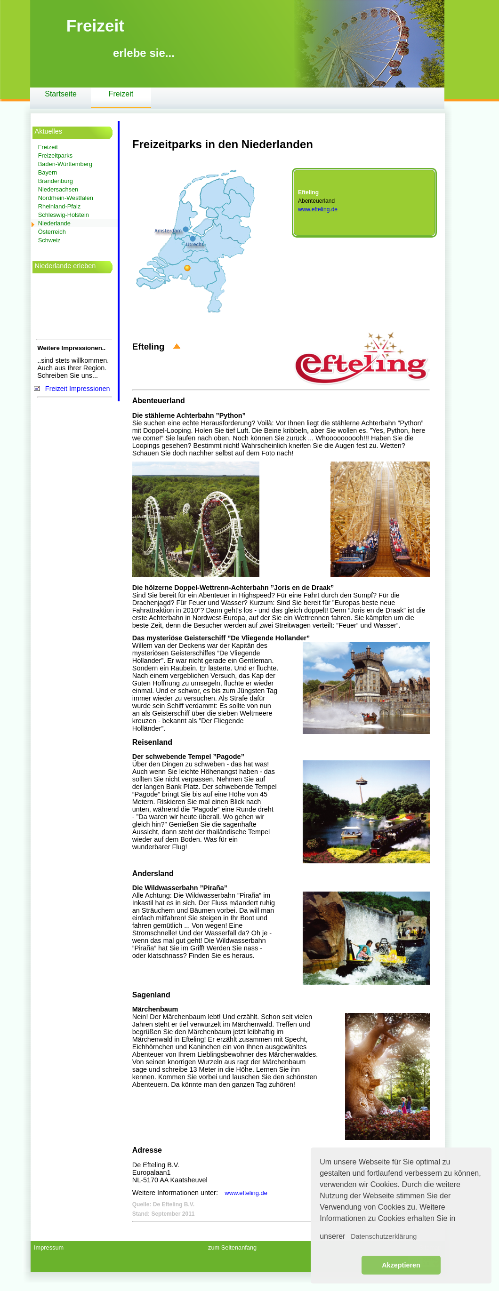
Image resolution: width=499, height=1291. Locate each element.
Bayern (47, 172)
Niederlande (54, 223)
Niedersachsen (58, 189)
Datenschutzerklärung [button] (384, 1236)
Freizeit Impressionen (77, 388)
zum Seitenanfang (232, 1247)
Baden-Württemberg (65, 163)
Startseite (61, 94)
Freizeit (121, 94)
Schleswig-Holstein (63, 214)
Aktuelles (48, 131)
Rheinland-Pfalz (59, 206)
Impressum (49, 1247)
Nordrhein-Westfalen (65, 197)
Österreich (52, 231)
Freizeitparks (55, 155)
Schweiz (49, 240)
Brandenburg (55, 180)
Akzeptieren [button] (401, 1265)
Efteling (308, 192)
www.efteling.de (318, 209)
